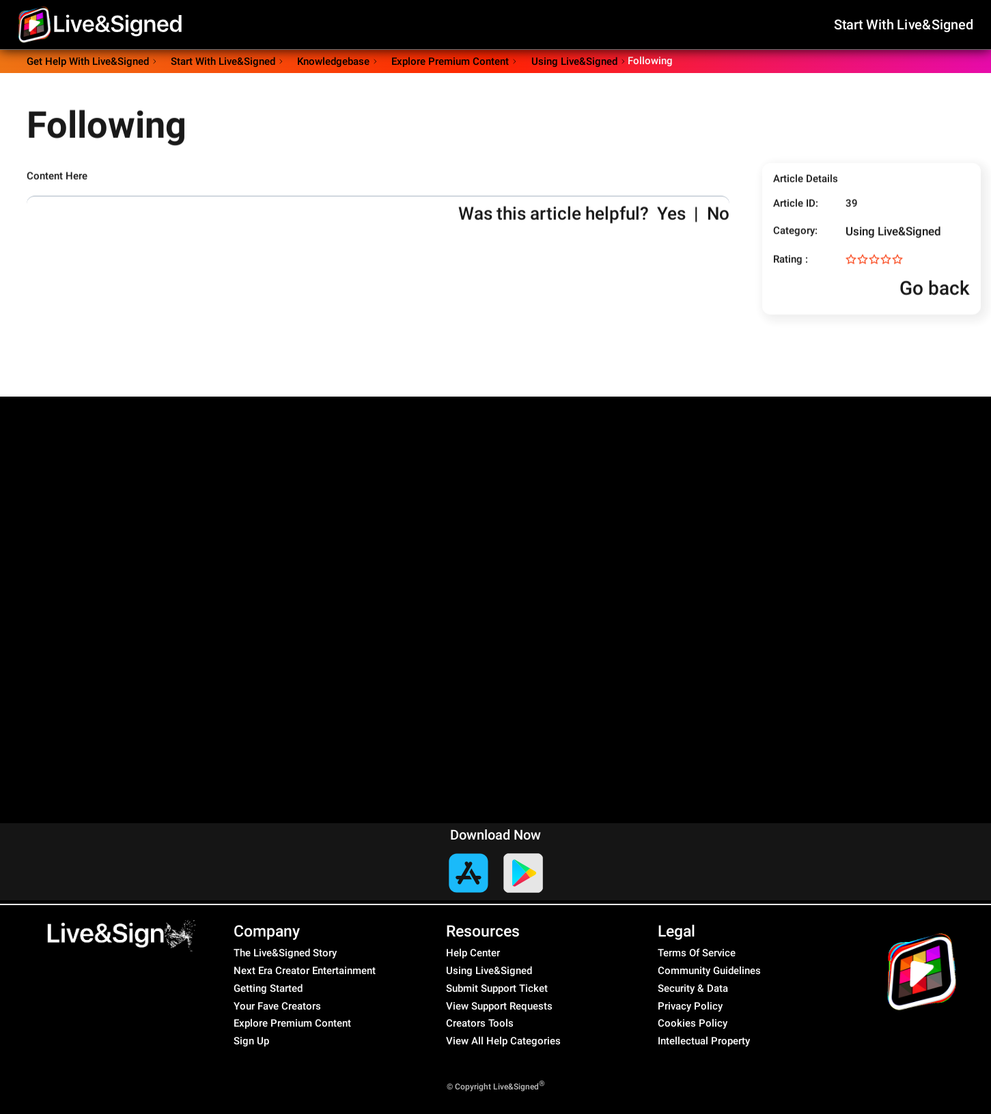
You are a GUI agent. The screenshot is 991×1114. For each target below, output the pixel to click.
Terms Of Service (697, 953)
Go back (922, 300)
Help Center (473, 953)
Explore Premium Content (292, 1023)
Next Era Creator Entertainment (305, 971)
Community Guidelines (709, 971)
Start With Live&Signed (904, 24)
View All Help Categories (503, 1041)
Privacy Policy (690, 1006)
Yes (671, 225)
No (718, 225)
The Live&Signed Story (285, 953)
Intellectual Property (704, 1041)
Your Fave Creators (277, 1006)
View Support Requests (499, 1006)
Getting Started (268, 988)
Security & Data (693, 988)
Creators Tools (480, 1023)
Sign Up (251, 1041)
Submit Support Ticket (497, 988)
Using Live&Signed (893, 243)
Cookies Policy (692, 1023)
